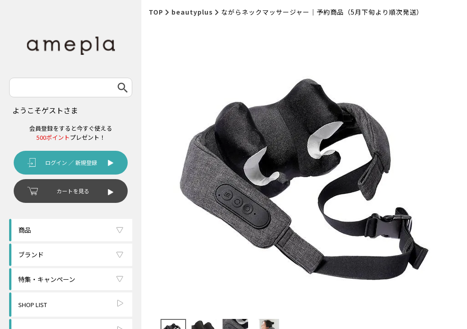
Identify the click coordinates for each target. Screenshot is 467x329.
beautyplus (192, 11)
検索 (123, 87)
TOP (156, 11)
